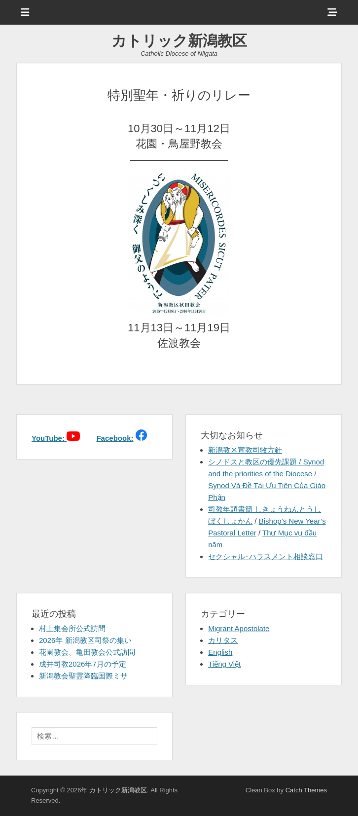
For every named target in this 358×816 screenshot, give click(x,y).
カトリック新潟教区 (179, 41)
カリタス (223, 640)
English (220, 652)
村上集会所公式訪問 (72, 628)
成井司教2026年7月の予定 (82, 664)
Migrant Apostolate (238, 628)
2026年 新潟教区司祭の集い (85, 640)
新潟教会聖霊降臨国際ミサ (83, 676)
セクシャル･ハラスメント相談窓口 (265, 556)
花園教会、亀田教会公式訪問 (87, 652)
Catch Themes (306, 790)
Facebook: (114, 438)
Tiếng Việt (224, 664)
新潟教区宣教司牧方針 (245, 450)
